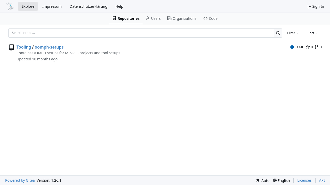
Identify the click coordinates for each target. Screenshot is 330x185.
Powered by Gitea (20, 180)
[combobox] (293, 33)
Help (119, 6)
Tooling (23, 47)
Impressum (52, 6)
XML (297, 46)
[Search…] (278, 33)
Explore (28, 6)
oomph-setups (49, 47)
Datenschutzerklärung (88, 6)
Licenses (304, 180)
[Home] (10, 6)
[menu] (262, 180)
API (322, 180)
